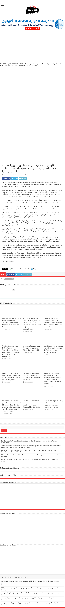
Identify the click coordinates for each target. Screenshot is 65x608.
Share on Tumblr (25, 236)
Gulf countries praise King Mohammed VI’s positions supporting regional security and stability (53, 371)
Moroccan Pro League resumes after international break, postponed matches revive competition (11, 344)
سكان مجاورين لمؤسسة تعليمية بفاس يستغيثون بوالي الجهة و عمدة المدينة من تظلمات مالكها (30, 555)
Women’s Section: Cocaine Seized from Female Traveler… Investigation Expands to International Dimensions (11, 290)
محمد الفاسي (7, 142)
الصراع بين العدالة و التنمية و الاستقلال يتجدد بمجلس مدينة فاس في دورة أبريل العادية (30, 565)
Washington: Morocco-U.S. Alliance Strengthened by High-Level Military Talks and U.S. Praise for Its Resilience (11, 319)
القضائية (16, 223)
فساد (8, 208)
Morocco (15, 63)
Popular (10, 545)
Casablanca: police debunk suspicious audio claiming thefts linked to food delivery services (53, 317)
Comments (18, 545)
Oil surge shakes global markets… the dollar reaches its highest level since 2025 (31, 344)
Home (3, 63)
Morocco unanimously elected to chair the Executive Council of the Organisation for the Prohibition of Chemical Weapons (52, 346)
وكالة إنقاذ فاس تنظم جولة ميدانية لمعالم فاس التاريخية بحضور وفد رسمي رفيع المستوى (31, 570)
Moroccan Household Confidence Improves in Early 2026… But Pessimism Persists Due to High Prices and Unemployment (32, 291)
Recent (4, 545)
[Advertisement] (32, 48)
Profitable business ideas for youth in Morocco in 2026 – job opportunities (31, 316)
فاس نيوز (5, 229)
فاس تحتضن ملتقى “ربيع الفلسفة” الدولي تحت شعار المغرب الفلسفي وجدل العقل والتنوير (32, 560)
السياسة (28, 174)
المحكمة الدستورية (9, 246)
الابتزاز (4, 152)
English (9, 63)
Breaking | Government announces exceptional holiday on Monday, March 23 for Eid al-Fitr (31, 371)
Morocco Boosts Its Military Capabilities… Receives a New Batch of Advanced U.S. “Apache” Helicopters (53, 290)
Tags (25, 545)
